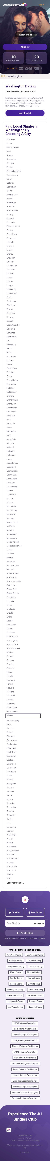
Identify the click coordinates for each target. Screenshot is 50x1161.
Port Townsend (13, 648)
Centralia (10, 242)
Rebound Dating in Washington (25, 1092)
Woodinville (12, 866)
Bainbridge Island (14, 171)
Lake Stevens (12, 463)
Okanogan (11, 597)
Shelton (10, 732)
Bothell (10, 199)
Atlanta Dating (36, 966)
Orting (9, 617)
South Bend (12, 752)
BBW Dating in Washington (25, 1023)
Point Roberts (12, 637)
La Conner (11, 455)
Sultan (9, 776)
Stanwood (11, 764)
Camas (10, 230)
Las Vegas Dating (15, 1007)
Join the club (25, 113)
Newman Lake (13, 566)
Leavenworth (12, 471)
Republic (10, 688)
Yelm (9, 878)
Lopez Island (12, 487)
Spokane (10, 760)
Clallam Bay (12, 266)
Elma (9, 349)
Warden (10, 843)
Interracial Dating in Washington (25, 1064)
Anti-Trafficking (32, 1141)
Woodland (11, 870)
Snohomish (12, 744)
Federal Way (12, 368)
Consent (20, 1141)
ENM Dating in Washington (25, 1052)
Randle (10, 676)
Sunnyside (11, 784)
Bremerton (11, 203)
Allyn (9, 151)
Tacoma (10, 787)
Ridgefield (11, 696)
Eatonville (11, 329)
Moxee (9, 550)
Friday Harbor (12, 380)
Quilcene (10, 668)
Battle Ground (12, 175)
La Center (11, 451)
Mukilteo (10, 554)
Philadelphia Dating (16, 966)
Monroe (10, 530)
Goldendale (11, 392)
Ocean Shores (13, 593)
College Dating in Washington (25, 1040)
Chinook (10, 262)
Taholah (10, 791)
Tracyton (10, 811)
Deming (10, 317)
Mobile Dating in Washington (25, 1087)
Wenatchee (11, 847)
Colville (10, 281)
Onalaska (11, 609)
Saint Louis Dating (35, 995)
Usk (8, 823)
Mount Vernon (13, 542)
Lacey (9, 459)
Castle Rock (12, 234)
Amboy (10, 155)
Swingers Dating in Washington (25, 1098)
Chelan (10, 250)
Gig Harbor (11, 384)
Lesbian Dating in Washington (25, 1075)
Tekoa (9, 795)
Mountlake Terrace (14, 546)
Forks (9, 376)
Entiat (9, 352)
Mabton (10, 498)
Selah (9, 724)
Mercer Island (12, 522)
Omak (9, 605)
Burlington (11, 222)
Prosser (10, 656)
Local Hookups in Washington (25, 1081)
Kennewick (11, 431)
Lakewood (11, 467)
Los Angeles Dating (35, 955)
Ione (8, 420)
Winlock (10, 862)
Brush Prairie (12, 210)
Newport (10, 569)
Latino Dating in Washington (25, 1069)
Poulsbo (10, 652)
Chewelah (11, 258)
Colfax (9, 278)
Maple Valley (12, 510)
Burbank (10, 218)
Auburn (10, 167)
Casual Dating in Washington (25, 1035)
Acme (9, 143)
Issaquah (11, 424)
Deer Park (11, 313)
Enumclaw (11, 356)
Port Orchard (12, 644)
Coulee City (11, 289)
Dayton (10, 309)
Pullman (10, 660)
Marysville (11, 514)
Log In (41, 5)
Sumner (10, 780)
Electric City (11, 337)
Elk (8, 341)
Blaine (9, 191)
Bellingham (11, 187)
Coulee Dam (12, 293)
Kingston (10, 443)
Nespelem (11, 562)
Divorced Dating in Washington (25, 1046)
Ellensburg (11, 345)
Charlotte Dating (36, 990)
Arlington (10, 163)
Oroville (10, 613)
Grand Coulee (12, 400)
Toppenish (11, 807)
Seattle (10, 716)
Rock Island (12, 708)
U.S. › (4, 76)
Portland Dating (35, 1001)
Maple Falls (11, 506)
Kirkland (10, 447)
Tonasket (11, 803)
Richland (10, 692)
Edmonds (11, 333)
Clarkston (11, 270)
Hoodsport (11, 412)
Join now (25, 47)
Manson (10, 502)
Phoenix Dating (33, 972)
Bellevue (10, 183)
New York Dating (14, 955)
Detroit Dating (34, 984)
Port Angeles (12, 640)
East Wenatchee (13, 325)
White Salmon (13, 859)
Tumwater (11, 815)
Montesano (12, 534)
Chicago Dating (15, 961)
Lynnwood (11, 495)
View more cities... (15, 883)
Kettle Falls (11, 439)
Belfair (9, 179)
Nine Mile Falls (13, 573)
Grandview (11, 404)
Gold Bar (10, 388)
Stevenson (11, 772)
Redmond (11, 680)
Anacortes (11, 159)
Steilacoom (12, 768)
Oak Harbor (12, 585)
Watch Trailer (25, 35)
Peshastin (11, 633)
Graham (10, 396)
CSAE (13, 1141)
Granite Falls (12, 408)
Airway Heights (13, 147)
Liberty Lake (12, 475)
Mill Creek (11, 526)
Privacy (28, 1138)
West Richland (13, 851)
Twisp (9, 819)
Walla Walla (12, 835)
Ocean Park (12, 589)
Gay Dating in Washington (25, 1058)
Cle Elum (10, 274)
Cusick (10, 297)
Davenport (11, 305)
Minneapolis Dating (15, 990)
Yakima (10, 874)
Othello (10, 621)
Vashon (10, 831)
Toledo (10, 799)
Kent (9, 435)
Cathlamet (11, 238)
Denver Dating (34, 978)
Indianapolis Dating (15, 1001)
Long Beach (12, 479)
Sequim (10, 728)
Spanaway (11, 756)
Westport (11, 855)
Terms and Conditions (37, 938)
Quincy (10, 672)
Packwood (11, 625)
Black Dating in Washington (25, 1029)
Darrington (11, 301)
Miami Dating (15, 972)
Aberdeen (11, 139)
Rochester (11, 704)
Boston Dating (16, 984)
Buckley (10, 214)
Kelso (9, 427)
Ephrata (10, 360)
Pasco (9, 629)
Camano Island (13, 226)
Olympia (10, 601)
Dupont (10, 321)
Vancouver (11, 827)
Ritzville (10, 700)
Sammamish (12, 711)
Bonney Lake (12, 195)
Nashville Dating (35, 1007)
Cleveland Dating (14, 995)
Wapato (10, 839)
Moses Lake (12, 538)
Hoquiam (11, 416)
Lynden (10, 491)
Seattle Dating (16, 978)
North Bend (11, 577)
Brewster (10, 207)
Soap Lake (11, 748)
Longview (11, 483)
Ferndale (10, 372)
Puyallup (10, 664)
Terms (21, 1138)
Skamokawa (12, 740)
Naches (10, 558)
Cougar (10, 285)
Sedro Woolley (13, 720)
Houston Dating (34, 961)
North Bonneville (14, 581)
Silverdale (11, 736)
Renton (10, 684)
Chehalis (10, 246)
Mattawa (10, 518)
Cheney (10, 254)
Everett (9, 364)
